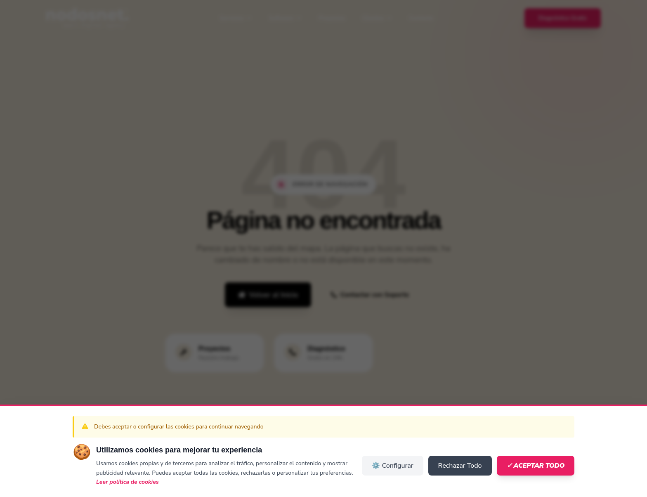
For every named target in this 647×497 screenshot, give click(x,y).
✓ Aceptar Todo (535, 465)
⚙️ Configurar (392, 465)
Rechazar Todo (460, 465)
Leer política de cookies (127, 482)
